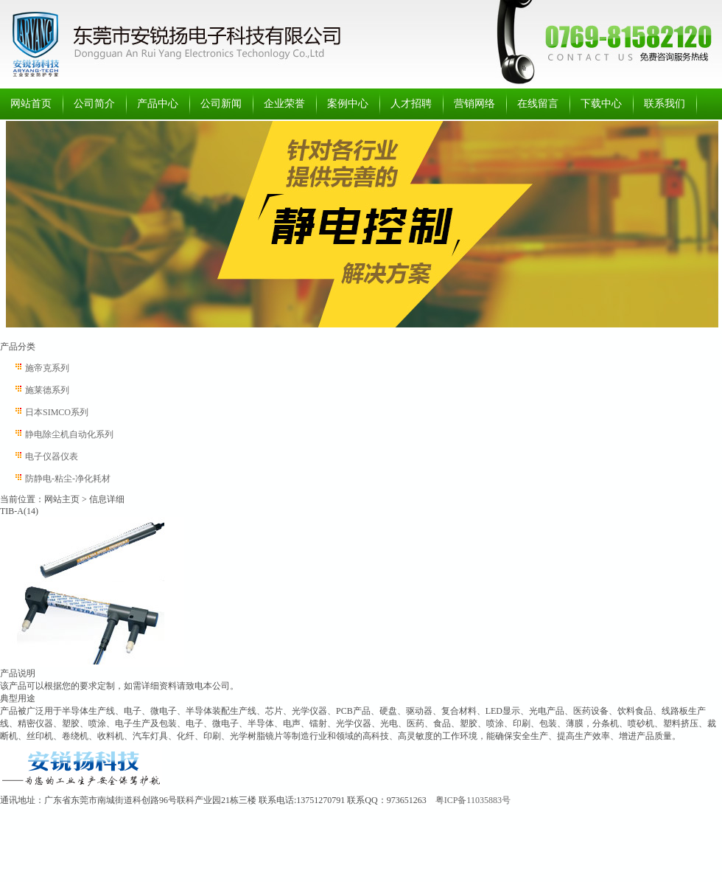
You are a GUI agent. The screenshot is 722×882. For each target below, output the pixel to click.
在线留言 (537, 103)
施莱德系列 (47, 390)
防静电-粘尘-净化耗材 (68, 478)
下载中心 (601, 103)
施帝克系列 (47, 368)
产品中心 (157, 103)
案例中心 (347, 103)
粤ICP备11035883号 (473, 800)
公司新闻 (221, 103)
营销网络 (474, 103)
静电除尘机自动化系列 (69, 434)
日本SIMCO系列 (56, 412)
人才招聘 (411, 103)
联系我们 (664, 103)
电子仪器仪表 (51, 456)
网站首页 (31, 103)
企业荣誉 (284, 103)
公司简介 (94, 103)
